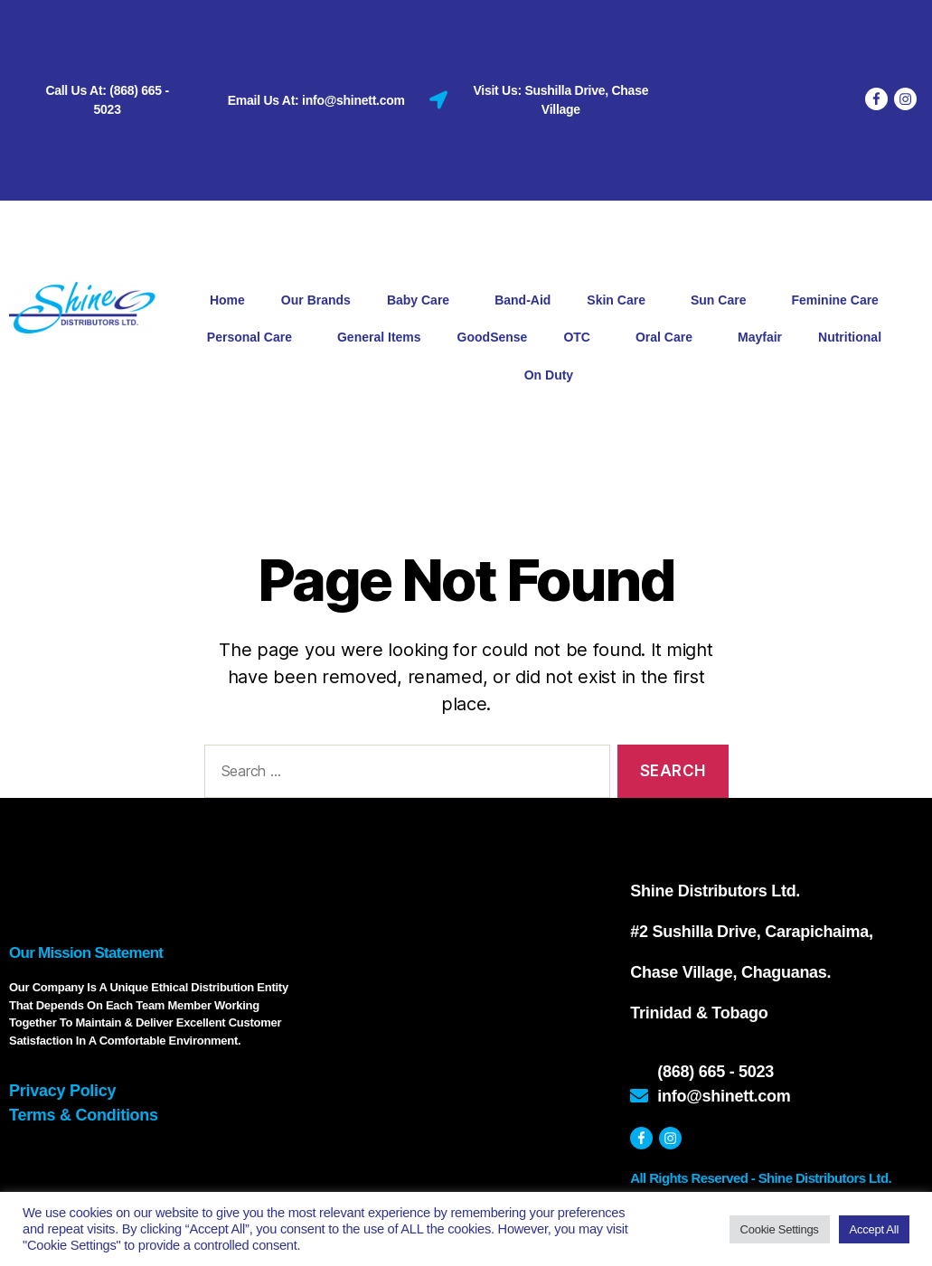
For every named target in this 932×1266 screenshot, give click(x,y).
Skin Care (620, 301)
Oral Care (668, 338)
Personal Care (254, 338)
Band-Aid (522, 300)
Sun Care (723, 301)
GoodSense (492, 337)
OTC (581, 338)
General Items (379, 337)
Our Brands (316, 300)
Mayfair (760, 337)
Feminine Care (839, 301)
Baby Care (422, 301)
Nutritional (854, 338)
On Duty (548, 375)
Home (227, 300)
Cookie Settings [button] (779, 1229)
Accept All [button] (874, 1229)
